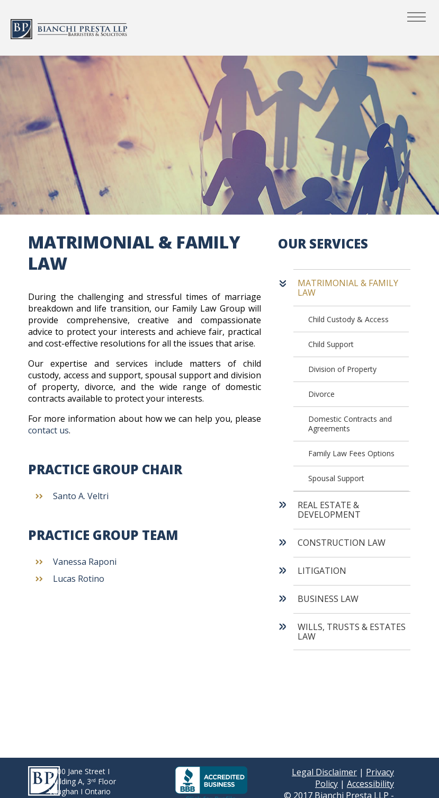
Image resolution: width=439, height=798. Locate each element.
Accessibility (370, 784)
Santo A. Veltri (81, 496)
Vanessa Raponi (85, 562)
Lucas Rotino (78, 578)
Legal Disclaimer (324, 772)
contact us (48, 430)
